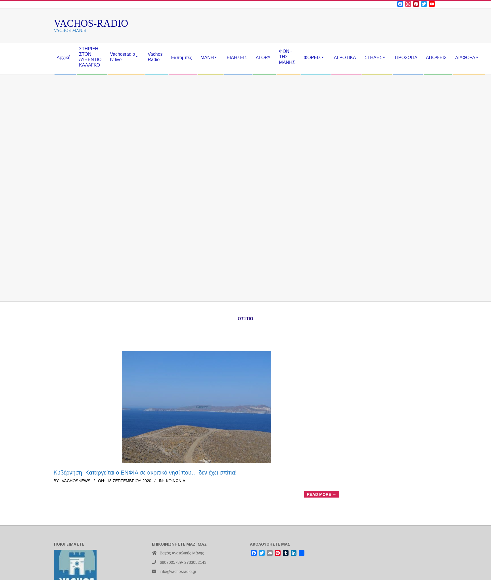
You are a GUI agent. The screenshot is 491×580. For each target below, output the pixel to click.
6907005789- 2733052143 (183, 562)
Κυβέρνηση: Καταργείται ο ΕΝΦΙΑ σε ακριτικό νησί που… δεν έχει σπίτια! (145, 472)
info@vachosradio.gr (178, 571)
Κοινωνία (175, 480)
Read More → (321, 494)
